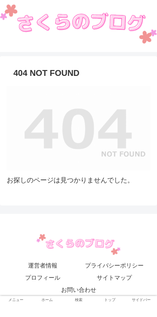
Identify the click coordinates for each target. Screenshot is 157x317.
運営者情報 (42, 265)
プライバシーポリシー (114, 265)
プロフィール (42, 277)
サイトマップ (114, 277)
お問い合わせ (78, 289)
